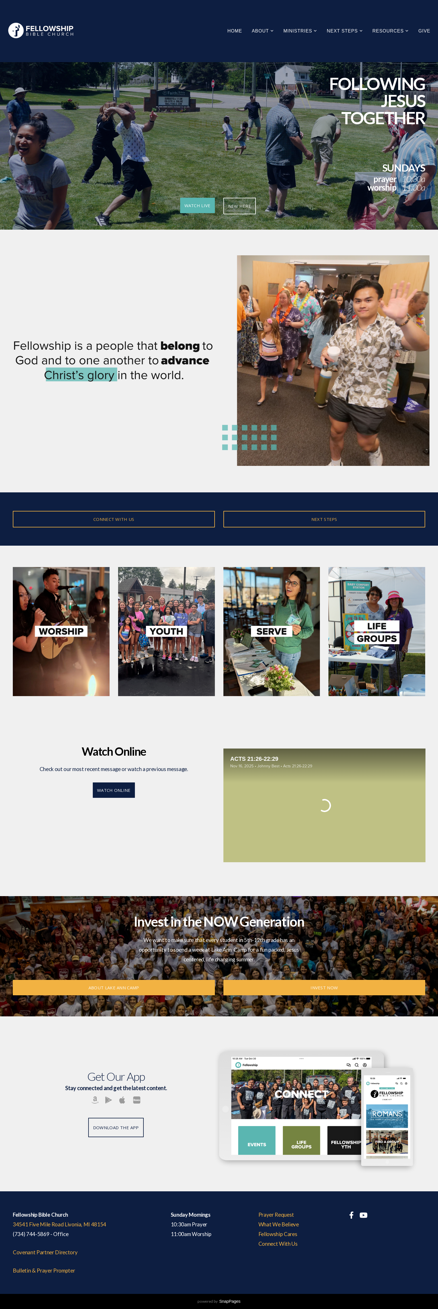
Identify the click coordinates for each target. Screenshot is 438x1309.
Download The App (116, 1127)
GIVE (424, 30)
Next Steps (345, 30)
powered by (219, 1301)
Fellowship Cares (277, 1234)
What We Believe (278, 1224)
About (263, 30)
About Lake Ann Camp (114, 987)
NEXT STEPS (324, 519)
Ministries (300, 30)
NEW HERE (239, 206)
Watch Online (114, 790)
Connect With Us (278, 1244)
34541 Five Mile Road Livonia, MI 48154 (59, 1224)
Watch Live (197, 205)
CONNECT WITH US (113, 519)
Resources (391, 30)
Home (234, 30)
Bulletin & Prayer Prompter (44, 1270)
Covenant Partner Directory (45, 1252)
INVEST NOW (324, 987)
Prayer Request (276, 1215)
